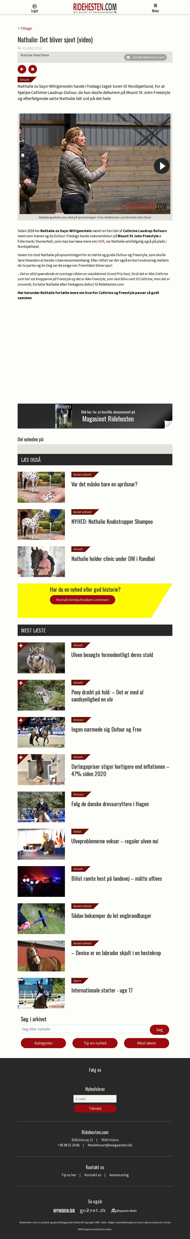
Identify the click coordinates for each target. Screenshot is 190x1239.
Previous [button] (28, 166)
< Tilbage (25, 28)
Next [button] (161, 166)
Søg (159, 1029)
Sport (77, 981)
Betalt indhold (82, 474)
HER (101, 241)
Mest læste (146, 1043)
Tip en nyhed (95, 1043)
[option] (95, 167)
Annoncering (119, 1175)
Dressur (79, 720)
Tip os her (68, 1175)
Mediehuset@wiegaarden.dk (110, 1145)
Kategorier (43, 1043)
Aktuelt (24, 80)
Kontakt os (92, 1175)
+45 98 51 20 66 (69, 1145)
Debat (77, 831)
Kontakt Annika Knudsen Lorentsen (82, 599)
